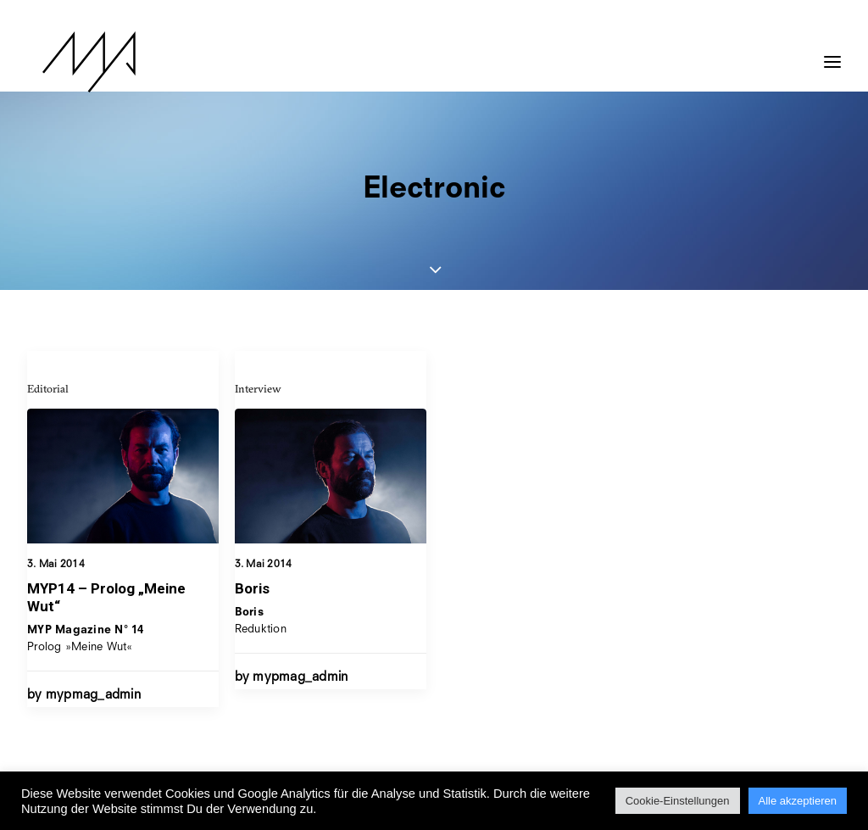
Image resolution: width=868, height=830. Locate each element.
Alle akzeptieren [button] (798, 800)
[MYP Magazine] (73, 61)
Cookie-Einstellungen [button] (678, 800)
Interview (258, 390)
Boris (252, 590)
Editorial (48, 388)
